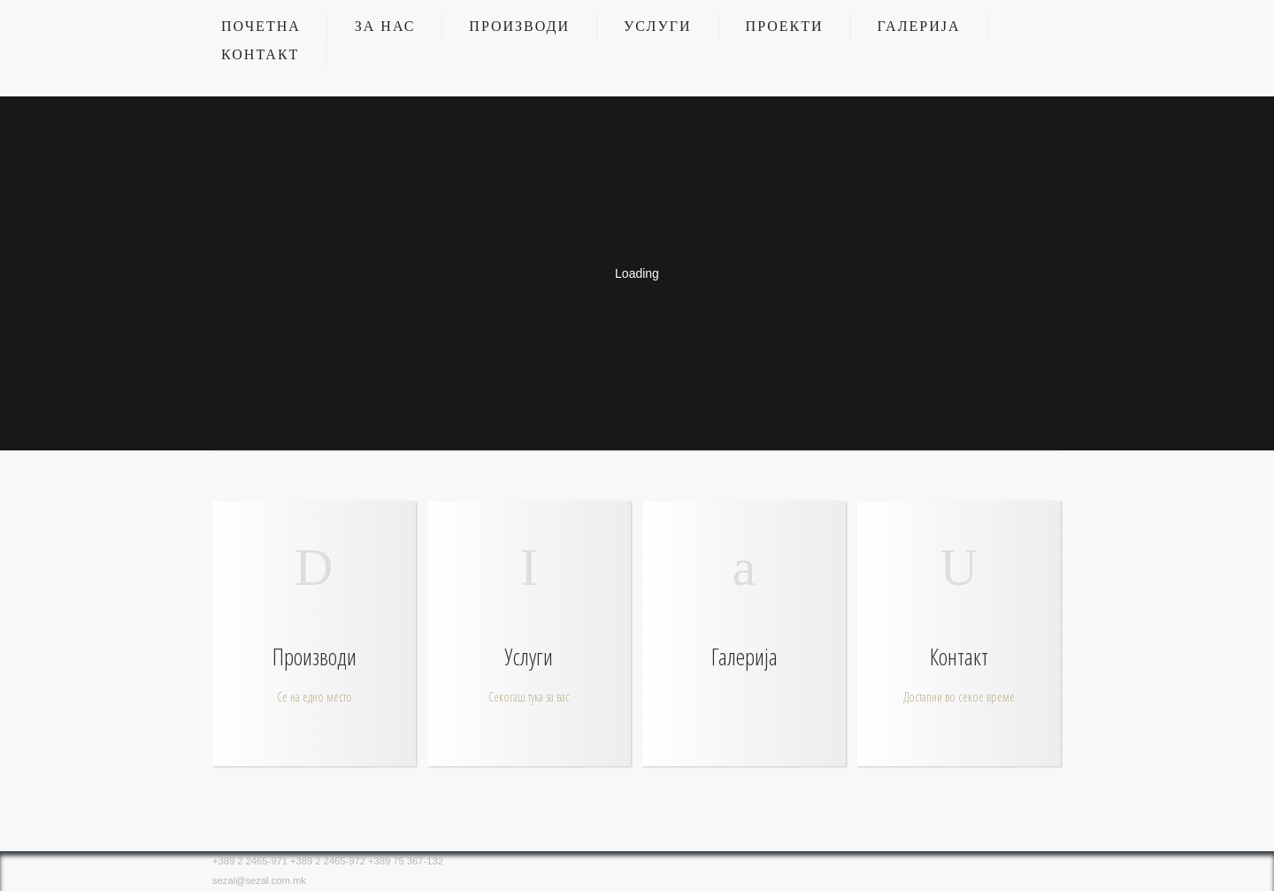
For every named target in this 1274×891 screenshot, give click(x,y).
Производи (519, 26)
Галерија (919, 26)
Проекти (785, 26)
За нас (385, 26)
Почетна (261, 26)
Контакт (260, 54)
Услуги (658, 26)
